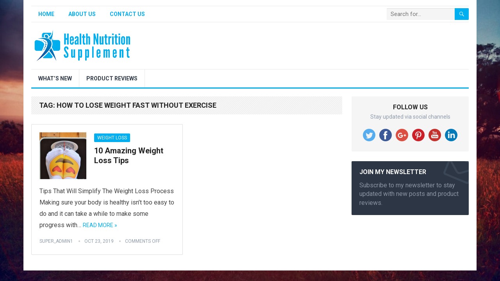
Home (46, 14)
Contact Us (127, 14)
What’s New (55, 78)
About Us (82, 14)
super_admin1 (56, 241)
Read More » (100, 225)
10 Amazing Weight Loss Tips (128, 155)
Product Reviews (112, 78)
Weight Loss (112, 137)
